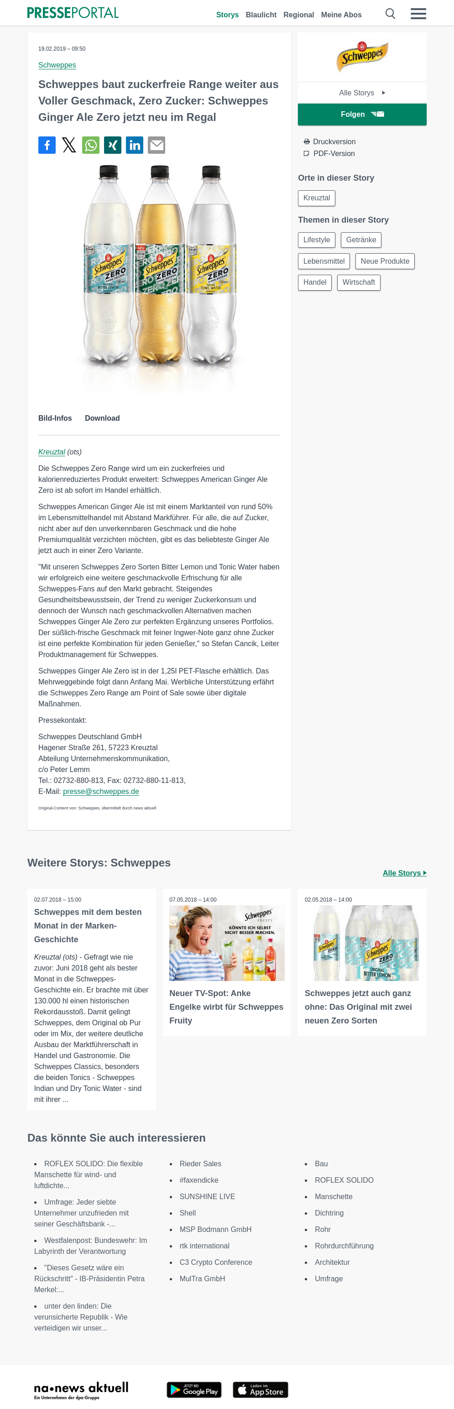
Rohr (323, 1229)
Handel (315, 284)
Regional (298, 15)
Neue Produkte (387, 262)
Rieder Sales (201, 1164)
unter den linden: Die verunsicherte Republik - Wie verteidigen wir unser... (81, 1317)
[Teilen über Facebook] (47, 145)
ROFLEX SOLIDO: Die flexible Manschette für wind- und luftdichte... (88, 1175)
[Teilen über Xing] (112, 145)
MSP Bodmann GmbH (216, 1229)
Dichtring (329, 1213)
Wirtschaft (360, 284)
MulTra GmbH (202, 1279)
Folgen (362, 114)
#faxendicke (199, 1180)
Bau (321, 1164)
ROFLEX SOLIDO (344, 1180)
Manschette (334, 1196)
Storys (227, 15)
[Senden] (156, 145)
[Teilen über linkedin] (134, 145)
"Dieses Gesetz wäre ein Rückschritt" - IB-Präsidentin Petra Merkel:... (89, 1279)
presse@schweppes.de (101, 791)
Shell (188, 1213)
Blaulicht (261, 15)
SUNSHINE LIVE (207, 1196)
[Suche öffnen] (391, 13)
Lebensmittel (324, 262)
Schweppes (57, 65)
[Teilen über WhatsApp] (90, 145)
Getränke (363, 241)
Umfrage (329, 1279)
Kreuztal (51, 452)
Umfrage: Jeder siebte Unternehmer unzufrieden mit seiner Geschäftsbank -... (81, 1213)
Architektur (332, 1262)
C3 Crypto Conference (216, 1262)
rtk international (205, 1246)
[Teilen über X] (69, 145)
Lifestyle (317, 241)
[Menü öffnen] (418, 13)
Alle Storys (362, 93)
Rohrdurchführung (344, 1246)
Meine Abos (341, 15)
